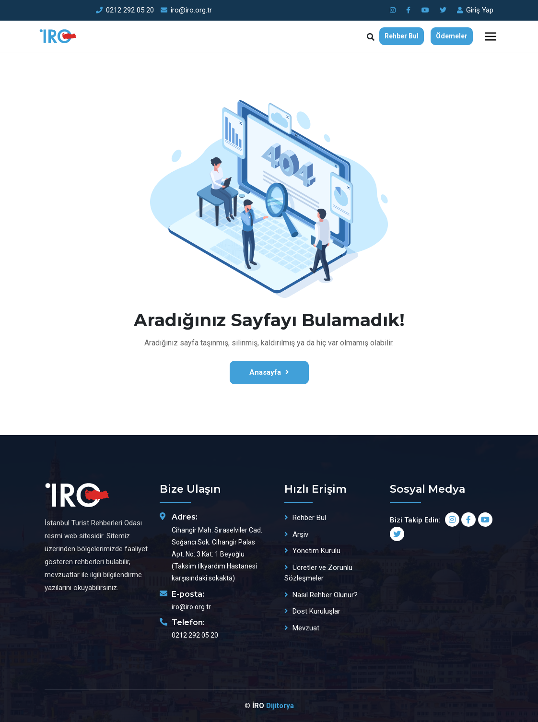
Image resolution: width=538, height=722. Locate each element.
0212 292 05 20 (125, 10)
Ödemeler (452, 36)
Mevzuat (305, 628)
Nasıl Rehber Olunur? (325, 595)
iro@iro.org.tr (186, 10)
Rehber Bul (402, 36)
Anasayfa (269, 372)
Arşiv (300, 534)
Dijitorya (280, 705)
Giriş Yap (475, 10)
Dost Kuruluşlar (316, 611)
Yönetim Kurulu (316, 550)
